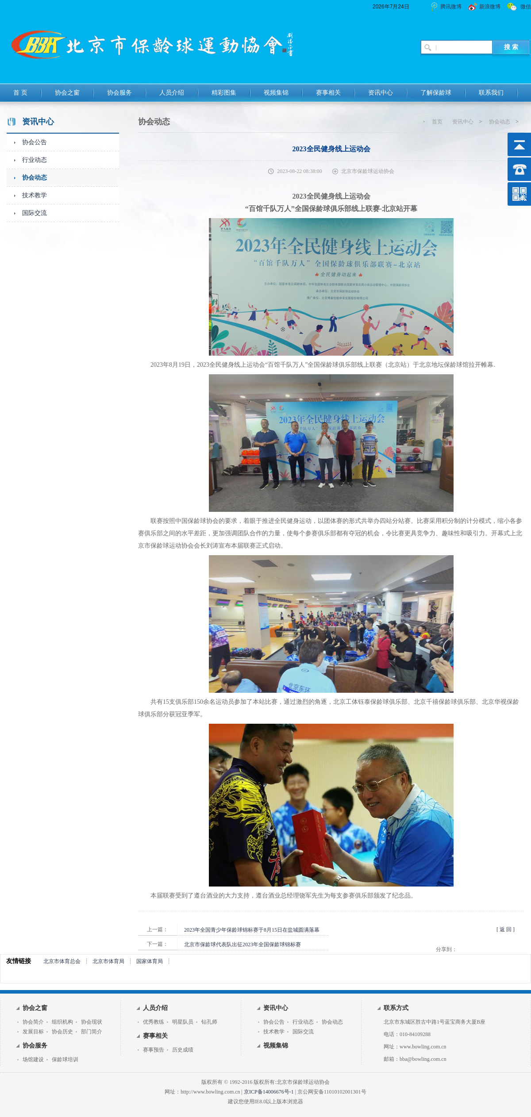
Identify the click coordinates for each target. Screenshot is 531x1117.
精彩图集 (224, 92)
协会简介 (33, 1022)
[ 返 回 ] (505, 929)
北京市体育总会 (62, 961)
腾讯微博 (451, 7)
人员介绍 (171, 92)
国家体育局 (149, 961)
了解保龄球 (435, 92)
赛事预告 (153, 1050)
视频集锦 (276, 92)
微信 (525, 7)
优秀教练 (153, 1022)
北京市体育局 (108, 961)
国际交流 (34, 213)
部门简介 (91, 1032)
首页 (437, 122)
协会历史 (62, 1032)
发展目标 (33, 1032)
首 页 (20, 92)
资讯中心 (380, 92)
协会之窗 (67, 92)
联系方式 (396, 1008)
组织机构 (62, 1022)
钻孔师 (209, 1022)
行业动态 (34, 160)
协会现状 (91, 1022)
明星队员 (182, 1022)
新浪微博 (489, 7)
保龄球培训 (65, 1059)
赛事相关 (328, 92)
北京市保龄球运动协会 (367, 171)
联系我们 (491, 92)
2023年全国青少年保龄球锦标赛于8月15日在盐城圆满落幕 (251, 930)
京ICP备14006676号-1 (269, 1092)
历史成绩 (182, 1050)
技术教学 (34, 195)
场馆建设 (33, 1059)
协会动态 (34, 177)
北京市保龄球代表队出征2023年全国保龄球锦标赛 (242, 944)
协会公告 (34, 142)
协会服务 (119, 92)
